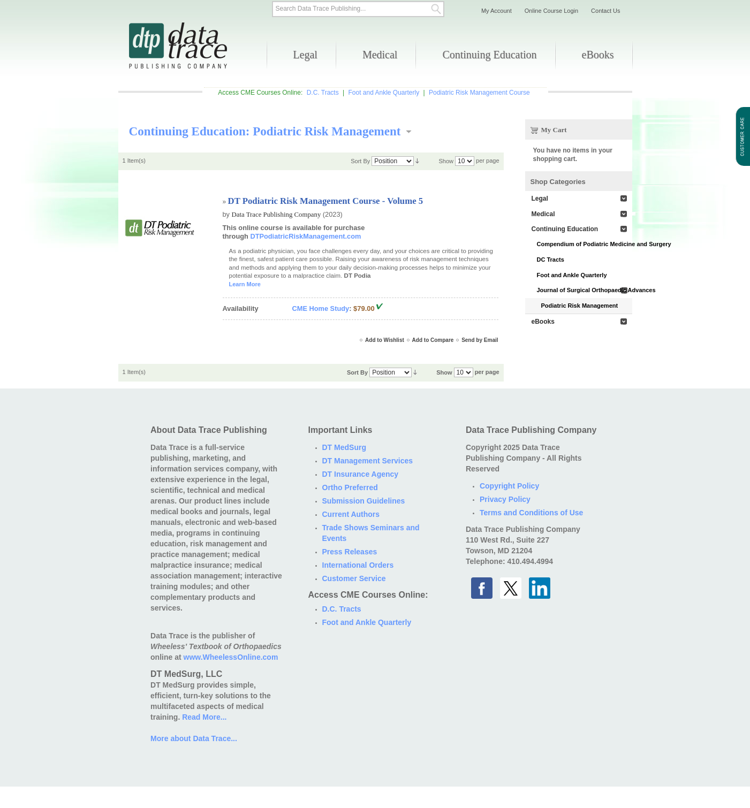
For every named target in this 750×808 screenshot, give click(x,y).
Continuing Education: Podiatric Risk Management (265, 131)
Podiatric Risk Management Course (479, 92)
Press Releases (349, 551)
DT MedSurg (344, 447)
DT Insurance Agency (360, 474)
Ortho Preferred (350, 487)
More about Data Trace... (193, 738)
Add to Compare (433, 340)
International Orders (358, 565)
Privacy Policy (505, 499)
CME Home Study (321, 308)
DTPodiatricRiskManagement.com (305, 236)
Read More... (204, 717)
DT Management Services (367, 460)
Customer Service (354, 578)
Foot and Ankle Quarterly (383, 92)
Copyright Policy (509, 486)
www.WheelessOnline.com (231, 657)
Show (445, 161)
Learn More (245, 284)
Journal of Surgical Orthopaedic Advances (584, 290)
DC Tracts (550, 259)
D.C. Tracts (323, 92)
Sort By (360, 161)
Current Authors (351, 514)
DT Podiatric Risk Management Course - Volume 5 (325, 201)
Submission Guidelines (363, 501)
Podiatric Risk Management (579, 305)
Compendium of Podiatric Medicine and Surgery (584, 244)
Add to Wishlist (384, 340)
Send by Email (479, 340)
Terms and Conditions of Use (531, 512)
